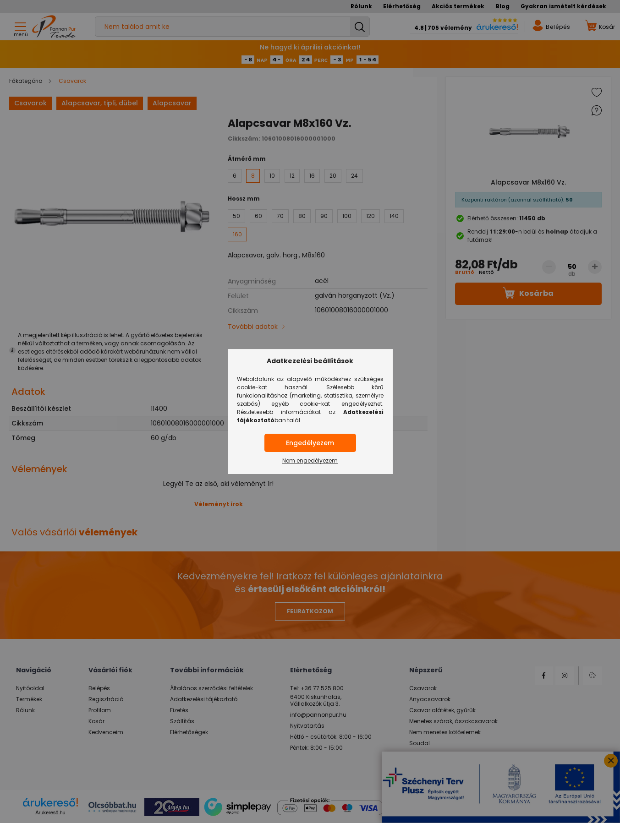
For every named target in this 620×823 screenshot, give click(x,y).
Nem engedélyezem (310, 460)
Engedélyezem (310, 442)
